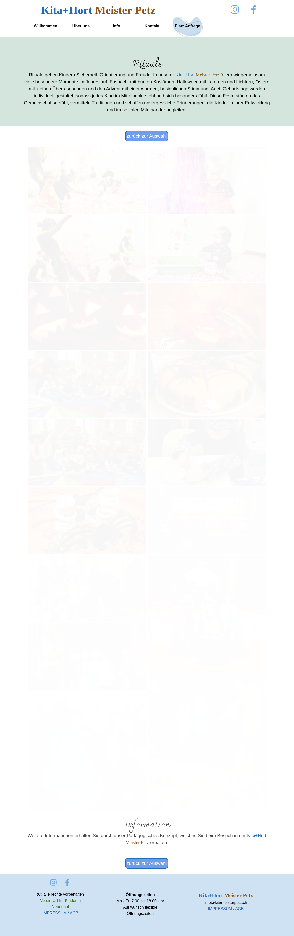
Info (116, 26)
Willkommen (45, 26)
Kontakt (152, 26)
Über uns (81, 26)
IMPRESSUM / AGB (60, 913)
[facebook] (254, 9)
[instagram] (235, 9)
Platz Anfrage (187, 26)
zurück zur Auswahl (147, 136)
